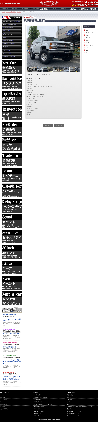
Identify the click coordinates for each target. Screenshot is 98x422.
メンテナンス (34, 9)
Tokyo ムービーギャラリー (40, 411)
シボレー (19, 11)
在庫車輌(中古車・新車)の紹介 (41, 397)
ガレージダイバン (49, 3)
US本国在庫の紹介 (38, 401)
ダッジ (87, 43)
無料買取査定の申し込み (40, 406)
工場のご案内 (70, 395)
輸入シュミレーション (9, 34)
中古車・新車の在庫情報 (9, 24)
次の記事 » (59, 125)
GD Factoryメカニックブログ (74, 415)
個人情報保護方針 (4, 409)
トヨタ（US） (89, 45)
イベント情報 (37, 409)
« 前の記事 (48, 125)
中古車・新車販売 (5, 9)
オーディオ (54, 9)
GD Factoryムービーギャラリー (74, 411)
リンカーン (89, 53)
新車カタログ (6, 31)
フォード (88, 50)
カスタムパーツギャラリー (83, 9)
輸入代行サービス (38, 399)
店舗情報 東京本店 (8, 40)
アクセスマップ (7, 53)
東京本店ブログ (37, 413)
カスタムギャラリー (93, 9)
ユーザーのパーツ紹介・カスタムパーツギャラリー (79, 406)
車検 (44, 9)
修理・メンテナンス (72, 397)
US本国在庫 (24, 9)
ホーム (3, 11)
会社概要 (5, 47)
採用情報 (2, 406)
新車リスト (15, 9)
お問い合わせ (3, 404)
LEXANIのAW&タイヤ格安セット (11, 21)
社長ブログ (36, 415)
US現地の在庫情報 (8, 27)
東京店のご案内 (37, 395)
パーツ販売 (73, 9)
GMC (87, 30)
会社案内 (2, 397)
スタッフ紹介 (6, 50)
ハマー (87, 48)
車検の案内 (69, 409)
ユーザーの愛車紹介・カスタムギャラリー (44, 404)
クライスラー (89, 37)
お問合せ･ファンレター (9, 56)
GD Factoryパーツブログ (73, 413)
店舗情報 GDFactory (8, 43)
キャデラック (89, 35)
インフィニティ (90, 32)
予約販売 (5, 37)
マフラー (64, 9)
